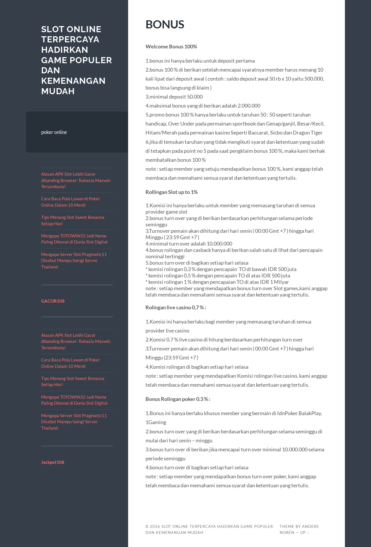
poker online (54, 132)
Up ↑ (304, 532)
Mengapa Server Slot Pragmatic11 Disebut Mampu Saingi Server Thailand (74, 260)
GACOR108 (53, 301)
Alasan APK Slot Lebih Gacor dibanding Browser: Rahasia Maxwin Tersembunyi (75, 180)
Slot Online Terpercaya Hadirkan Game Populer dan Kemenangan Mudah (76, 60)
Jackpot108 (52, 462)
